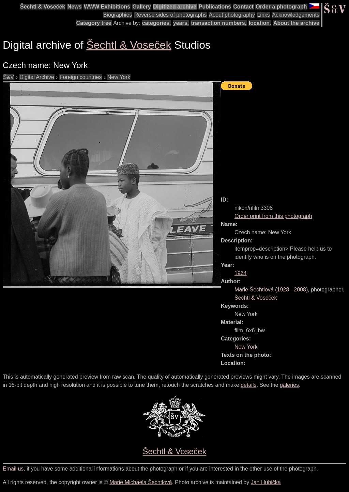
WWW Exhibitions (107, 7)
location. (260, 23)
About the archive (296, 23)
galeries (289, 385)
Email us (13, 469)
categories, (156, 23)
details (248, 385)
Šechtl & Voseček (42, 7)
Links (263, 15)
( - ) (271, 289)
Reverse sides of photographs (170, 15)
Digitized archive (174, 7)
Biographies (117, 15)
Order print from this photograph (273, 216)
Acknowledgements (295, 15)
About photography (232, 15)
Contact (243, 7)
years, (181, 23)
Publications (215, 7)
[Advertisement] (285, 140)
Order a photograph (281, 7)
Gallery (141, 7)
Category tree (93, 23)
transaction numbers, (218, 23)
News (74, 7)
